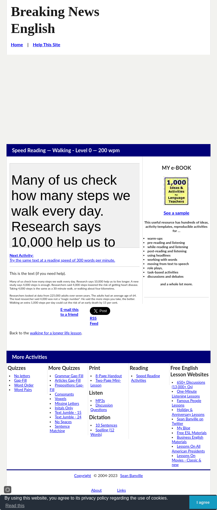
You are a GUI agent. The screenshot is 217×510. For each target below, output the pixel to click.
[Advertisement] (108, 97)
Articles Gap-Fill (68, 380)
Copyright (82, 475)
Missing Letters (67, 403)
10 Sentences (106, 425)
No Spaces (63, 422)
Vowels (60, 398)
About (96, 490)
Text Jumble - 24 (68, 417)
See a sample (176, 212)
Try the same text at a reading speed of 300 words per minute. (62, 257)
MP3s (100, 400)
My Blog (183, 428)
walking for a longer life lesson (55, 332)
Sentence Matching (60, 428)
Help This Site (46, 44)
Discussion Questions (101, 407)
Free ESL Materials (192, 432)
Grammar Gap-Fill (69, 376)
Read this (15, 505)
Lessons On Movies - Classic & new (186, 460)
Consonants (64, 394)
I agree (203, 502)
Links (121, 490)
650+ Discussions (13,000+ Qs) (188, 384)
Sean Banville (131, 475)
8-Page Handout (109, 376)
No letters (22, 376)
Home (17, 44)
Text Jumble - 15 (68, 412)
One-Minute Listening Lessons (186, 393)
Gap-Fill (20, 380)
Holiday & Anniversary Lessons (188, 411)
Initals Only (64, 408)
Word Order (24, 385)
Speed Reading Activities (145, 378)
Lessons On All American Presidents (188, 448)
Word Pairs (23, 389)
